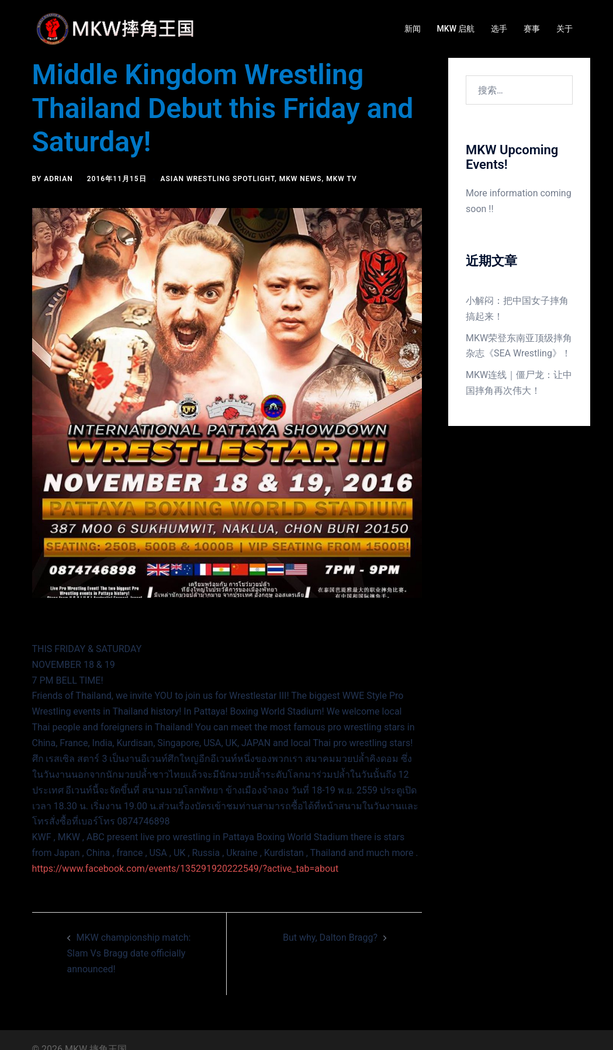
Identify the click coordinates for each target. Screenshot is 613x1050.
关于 (564, 28)
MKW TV (341, 179)
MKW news (300, 179)
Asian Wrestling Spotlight (218, 179)
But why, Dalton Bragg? (330, 937)
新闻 (412, 28)
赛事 (532, 28)
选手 (499, 28)
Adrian (58, 179)
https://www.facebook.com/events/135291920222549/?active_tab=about (185, 868)
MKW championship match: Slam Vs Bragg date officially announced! (129, 953)
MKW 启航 (456, 28)
